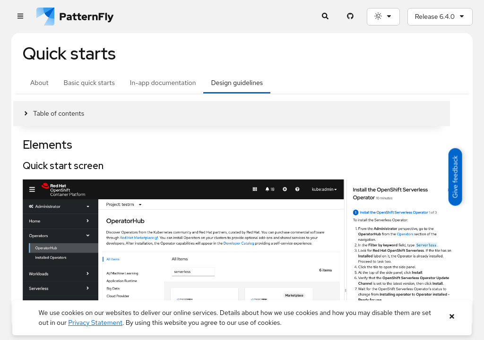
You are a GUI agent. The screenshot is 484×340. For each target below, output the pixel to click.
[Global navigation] (20, 17)
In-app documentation (163, 82)
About (39, 82)
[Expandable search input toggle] (325, 17)
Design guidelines (237, 82)
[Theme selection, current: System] (383, 17)
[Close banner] (451, 316)
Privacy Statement (95, 322)
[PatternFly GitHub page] (350, 17)
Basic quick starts (89, 82)
